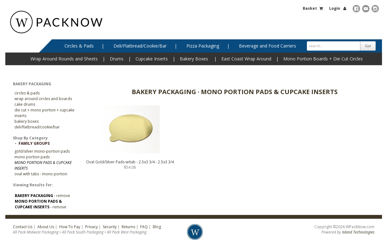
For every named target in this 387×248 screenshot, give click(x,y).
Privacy (91, 226)
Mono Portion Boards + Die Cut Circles (323, 59)
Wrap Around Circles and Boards (43, 98)
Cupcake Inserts (151, 59)
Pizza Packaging (202, 46)
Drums (117, 59)
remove (63, 195)
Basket (310, 8)
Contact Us (22, 226)
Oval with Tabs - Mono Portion (40, 174)
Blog (157, 226)
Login (334, 8)
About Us (45, 226)
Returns (128, 226)
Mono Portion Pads (32, 157)
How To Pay (69, 226)
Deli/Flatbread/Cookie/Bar (140, 46)
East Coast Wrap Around (246, 59)
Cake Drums (24, 104)
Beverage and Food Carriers (267, 46)
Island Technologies (358, 232)
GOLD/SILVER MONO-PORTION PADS (42, 151)
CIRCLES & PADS (27, 93)
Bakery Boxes (194, 59)
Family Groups (34, 143)
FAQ (144, 226)
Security (110, 226)
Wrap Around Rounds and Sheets (64, 59)
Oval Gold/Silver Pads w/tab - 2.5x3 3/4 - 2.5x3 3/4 (130, 162)
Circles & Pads (79, 46)
